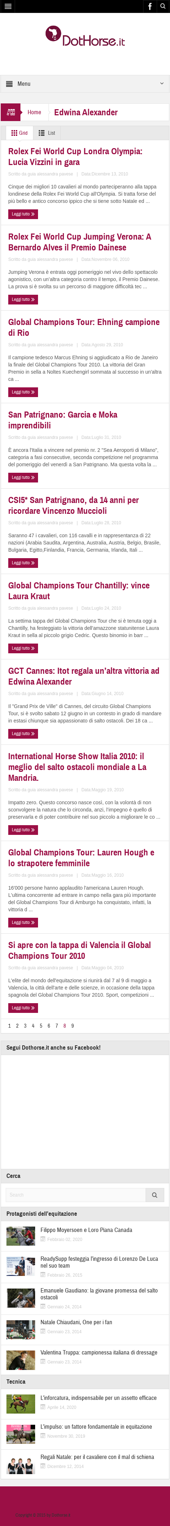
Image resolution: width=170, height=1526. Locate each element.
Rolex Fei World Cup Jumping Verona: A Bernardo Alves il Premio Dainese (79, 242)
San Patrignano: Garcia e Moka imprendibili (62, 420)
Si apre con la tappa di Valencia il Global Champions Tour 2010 (79, 950)
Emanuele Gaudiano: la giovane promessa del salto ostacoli (99, 1294)
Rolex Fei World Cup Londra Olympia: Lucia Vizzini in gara (75, 157)
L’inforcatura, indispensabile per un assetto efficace (99, 1397)
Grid (18, 133)
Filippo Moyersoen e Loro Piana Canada (86, 1230)
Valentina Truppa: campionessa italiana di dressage (99, 1352)
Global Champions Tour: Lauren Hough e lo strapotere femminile (81, 858)
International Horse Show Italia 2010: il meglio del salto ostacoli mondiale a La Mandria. (77, 767)
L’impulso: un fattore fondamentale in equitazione (96, 1426)
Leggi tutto (23, 214)
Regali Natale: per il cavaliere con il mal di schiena (97, 1457)
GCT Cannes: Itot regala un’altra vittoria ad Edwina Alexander (84, 676)
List (45, 133)
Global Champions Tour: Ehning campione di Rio (84, 327)
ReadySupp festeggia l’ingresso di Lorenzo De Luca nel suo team (99, 1262)
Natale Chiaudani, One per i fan (76, 1322)
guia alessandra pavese (50, 174)
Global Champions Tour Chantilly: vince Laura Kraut (79, 591)
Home (34, 112)
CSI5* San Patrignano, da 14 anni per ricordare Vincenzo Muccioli (73, 505)
